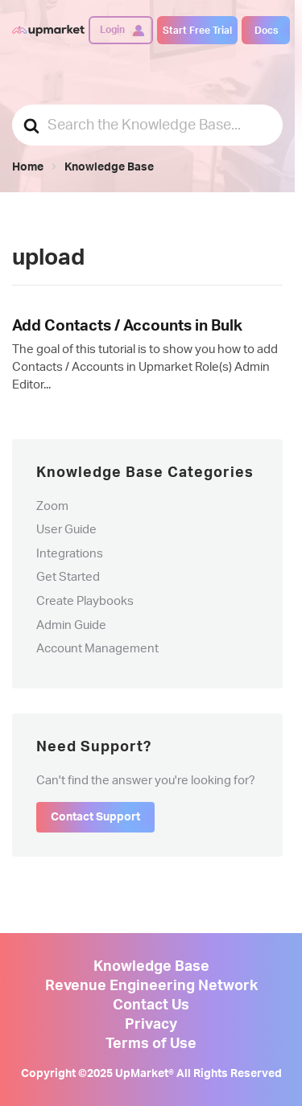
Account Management (97, 649)
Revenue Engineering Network (151, 986)
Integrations (69, 554)
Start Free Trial (197, 30)
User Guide (66, 530)
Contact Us (151, 1005)
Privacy (151, 1025)
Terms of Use (151, 1044)
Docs (266, 30)
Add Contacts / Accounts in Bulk (127, 326)
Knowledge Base (151, 967)
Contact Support (95, 817)
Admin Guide (71, 625)
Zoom (52, 506)
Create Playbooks (85, 601)
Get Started (68, 577)
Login (112, 30)
